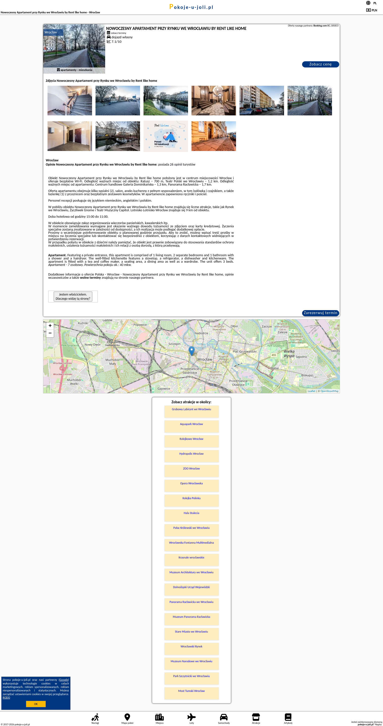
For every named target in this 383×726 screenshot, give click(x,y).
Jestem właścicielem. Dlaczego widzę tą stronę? (73, 296)
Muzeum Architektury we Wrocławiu (191, 572)
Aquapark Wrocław (191, 424)
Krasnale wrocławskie (191, 557)
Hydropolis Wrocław (191, 453)
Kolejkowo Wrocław (191, 439)
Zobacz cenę (321, 64)
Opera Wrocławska (191, 483)
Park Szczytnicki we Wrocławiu (191, 676)
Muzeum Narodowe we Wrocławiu (191, 661)
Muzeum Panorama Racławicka (191, 617)
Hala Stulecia (191, 513)
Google (64, 680)
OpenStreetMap (329, 391)
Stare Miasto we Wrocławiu (191, 631)
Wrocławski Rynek (191, 646)
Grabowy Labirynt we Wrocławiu (191, 409)
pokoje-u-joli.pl (191, 7)
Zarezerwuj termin (320, 312)
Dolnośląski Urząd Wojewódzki (191, 587)
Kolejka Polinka (192, 498)
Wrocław (51, 32)
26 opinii (176, 164)
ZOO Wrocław (191, 468)
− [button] (50, 333)
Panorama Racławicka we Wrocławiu (191, 602)
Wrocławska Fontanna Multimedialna (191, 542)
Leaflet (311, 391)
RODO (6, 697)
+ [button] (50, 326)
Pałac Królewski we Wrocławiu (191, 528)
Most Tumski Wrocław (191, 691)
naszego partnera (141, 278)
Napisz (378, 724)
